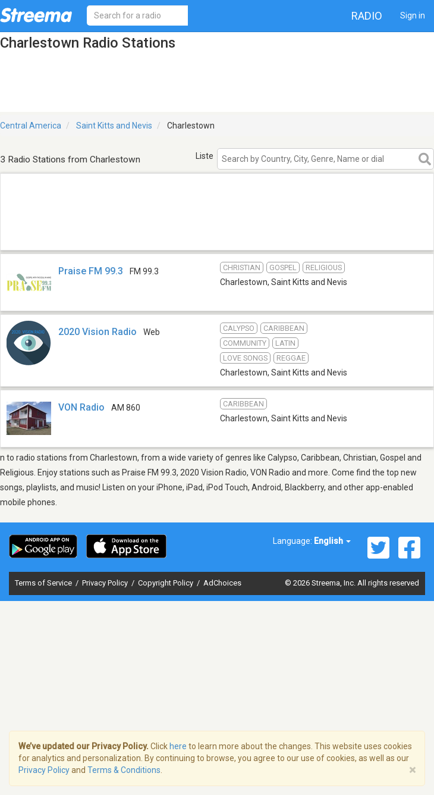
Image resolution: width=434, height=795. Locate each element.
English (332, 541)
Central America (30, 125)
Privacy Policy (106, 582)
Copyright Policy (166, 582)
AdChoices (222, 582)
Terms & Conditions (124, 770)
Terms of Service (44, 582)
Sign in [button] (412, 15)
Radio (366, 16)
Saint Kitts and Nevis (114, 125)
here (178, 746)
